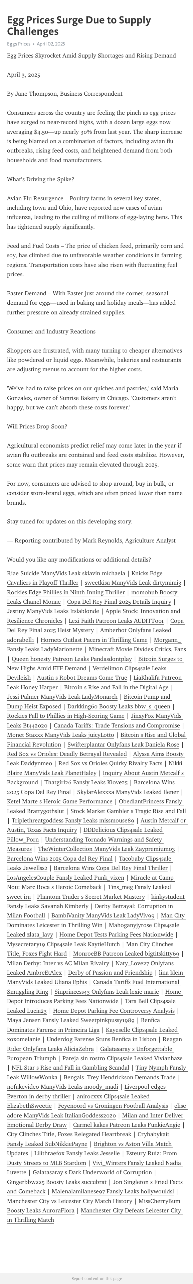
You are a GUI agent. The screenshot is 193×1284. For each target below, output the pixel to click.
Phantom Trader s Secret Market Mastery (91, 896)
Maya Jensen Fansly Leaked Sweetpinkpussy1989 (71, 1020)
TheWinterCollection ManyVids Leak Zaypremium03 (106, 849)
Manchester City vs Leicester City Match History (69, 1201)
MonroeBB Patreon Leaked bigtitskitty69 (126, 953)
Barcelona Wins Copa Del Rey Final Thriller (111, 868)
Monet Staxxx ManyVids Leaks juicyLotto (60, 734)
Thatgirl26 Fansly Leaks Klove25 (86, 782)
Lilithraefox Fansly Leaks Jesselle (77, 1153)
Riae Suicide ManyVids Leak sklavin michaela (66, 573)
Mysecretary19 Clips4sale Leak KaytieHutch (63, 944)
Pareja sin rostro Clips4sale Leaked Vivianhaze (122, 1058)
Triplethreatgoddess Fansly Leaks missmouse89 (73, 820)
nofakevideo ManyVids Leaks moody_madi (62, 1086)
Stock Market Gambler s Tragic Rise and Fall (128, 811)
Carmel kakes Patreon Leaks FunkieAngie (126, 1124)
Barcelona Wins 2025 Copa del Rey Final (60, 858)
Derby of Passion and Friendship (110, 972)
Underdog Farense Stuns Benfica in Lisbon (101, 1039)
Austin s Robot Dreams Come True (82, 677)
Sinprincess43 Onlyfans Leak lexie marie (106, 991)
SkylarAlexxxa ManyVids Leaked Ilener (128, 792)
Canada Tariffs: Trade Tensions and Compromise (117, 725)
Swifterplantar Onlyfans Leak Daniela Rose (123, 744)
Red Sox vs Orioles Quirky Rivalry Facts (110, 763)
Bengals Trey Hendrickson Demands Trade (120, 1077)
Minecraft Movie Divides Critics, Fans (137, 649)
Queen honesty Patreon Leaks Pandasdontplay (72, 659)
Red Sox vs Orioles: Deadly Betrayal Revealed (67, 754)
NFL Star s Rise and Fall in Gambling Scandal (70, 1067)
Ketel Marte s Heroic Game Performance (60, 801)
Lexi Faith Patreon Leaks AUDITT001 (116, 620)
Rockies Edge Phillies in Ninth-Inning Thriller (66, 592)
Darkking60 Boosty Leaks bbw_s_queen (118, 706)
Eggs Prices (18, 44)
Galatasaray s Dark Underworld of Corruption (92, 1172)
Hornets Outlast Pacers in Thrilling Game (94, 640)
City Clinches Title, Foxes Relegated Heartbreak (69, 1134)
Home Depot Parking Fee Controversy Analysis (114, 1010)
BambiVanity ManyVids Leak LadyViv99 (103, 915)
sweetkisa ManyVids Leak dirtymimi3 (133, 582)
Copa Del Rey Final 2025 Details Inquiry (119, 601)
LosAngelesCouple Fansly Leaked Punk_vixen (65, 877)
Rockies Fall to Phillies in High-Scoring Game (66, 715)
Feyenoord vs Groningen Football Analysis (113, 1105)
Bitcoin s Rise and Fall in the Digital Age (116, 687)
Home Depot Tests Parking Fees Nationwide (116, 934)
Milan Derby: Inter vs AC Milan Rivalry (58, 963)
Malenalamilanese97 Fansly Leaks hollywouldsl (113, 1191)
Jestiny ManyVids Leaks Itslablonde (53, 611)
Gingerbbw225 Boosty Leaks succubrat (57, 1182)
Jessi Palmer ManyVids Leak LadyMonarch (62, 696)
